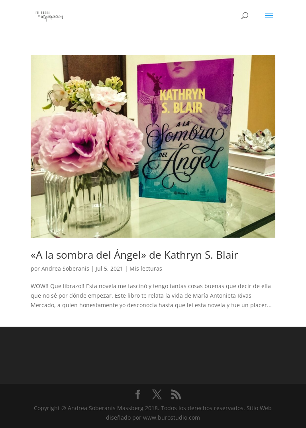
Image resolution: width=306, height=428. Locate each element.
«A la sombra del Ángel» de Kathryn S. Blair (134, 255)
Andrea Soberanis (65, 268)
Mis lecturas (145, 268)
